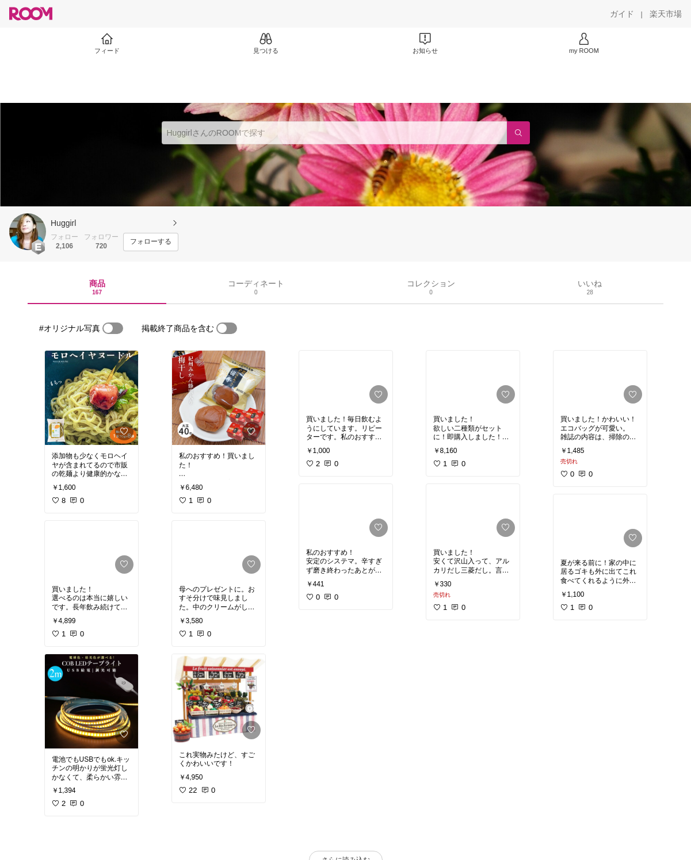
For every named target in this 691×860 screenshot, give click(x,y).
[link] (91, 398)
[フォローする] (150, 242)
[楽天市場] (666, 14)
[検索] (518, 132)
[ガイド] (622, 14)
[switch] (112, 328)
